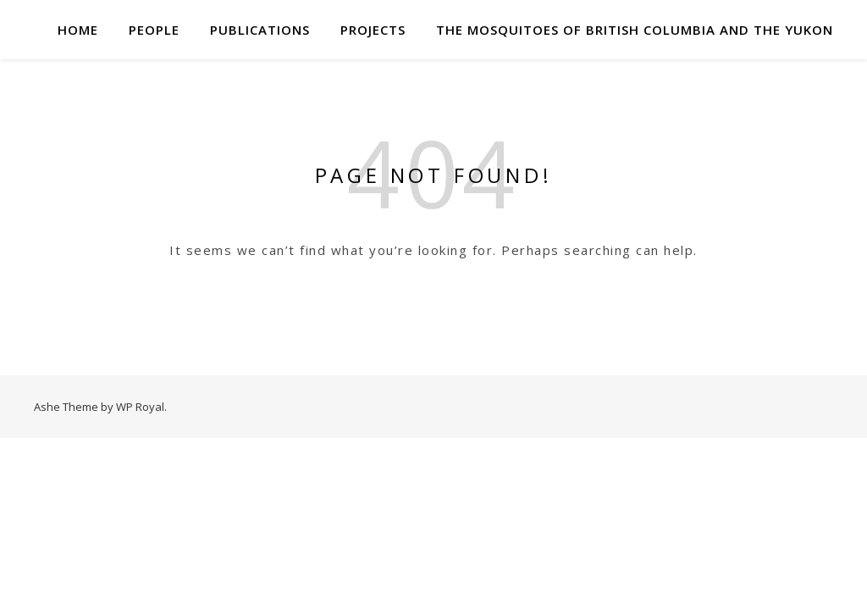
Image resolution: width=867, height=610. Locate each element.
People (154, 29)
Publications (260, 29)
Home (78, 29)
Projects (373, 29)
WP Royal (140, 406)
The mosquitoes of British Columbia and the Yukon (634, 29)
